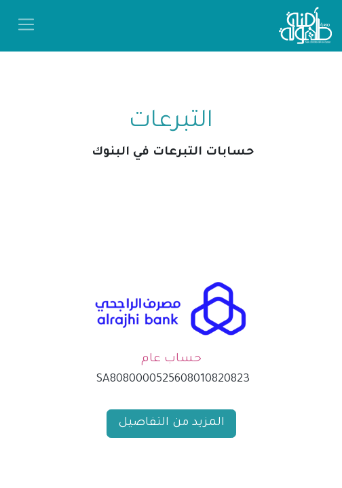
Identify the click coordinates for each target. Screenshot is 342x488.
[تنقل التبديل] (26, 25)
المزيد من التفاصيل (171, 423)
